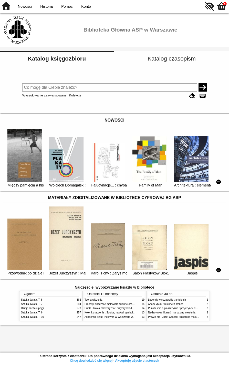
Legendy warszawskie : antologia (167, 299)
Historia (46, 6)
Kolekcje (75, 95)
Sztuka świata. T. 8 (32, 299)
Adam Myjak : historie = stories (165, 304)
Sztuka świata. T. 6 (32, 312)
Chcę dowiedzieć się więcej (91, 360)
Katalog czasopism (172, 58)
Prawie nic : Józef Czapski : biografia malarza (174, 316)
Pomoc (67, 6)
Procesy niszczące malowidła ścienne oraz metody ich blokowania (122, 304)
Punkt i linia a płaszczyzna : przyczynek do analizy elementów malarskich (126, 308)
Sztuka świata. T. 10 (32, 316)
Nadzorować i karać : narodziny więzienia (171, 312)
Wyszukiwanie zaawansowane (44, 95)
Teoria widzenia (93, 299)
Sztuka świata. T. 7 (32, 304)
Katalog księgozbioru (57, 58)
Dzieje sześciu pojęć (32, 308)
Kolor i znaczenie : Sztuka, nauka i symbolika (110, 312)
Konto (86, 6)
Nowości (25, 6)
